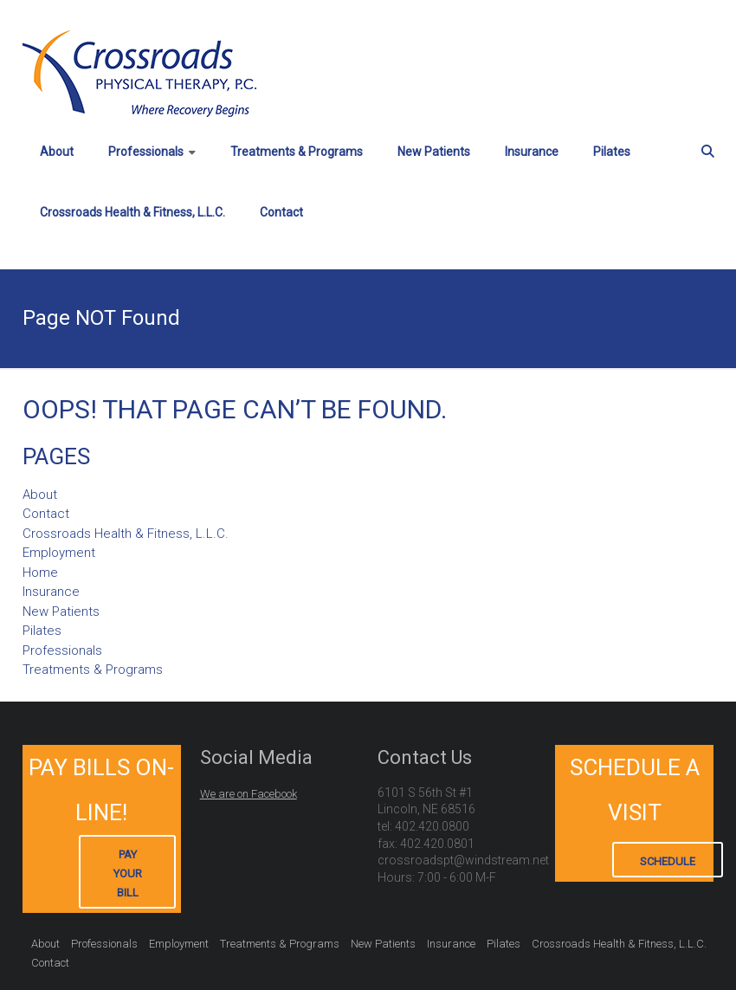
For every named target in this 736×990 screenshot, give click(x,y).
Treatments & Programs (296, 152)
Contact (281, 212)
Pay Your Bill (127, 873)
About (57, 152)
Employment (59, 552)
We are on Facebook (248, 793)
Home (40, 572)
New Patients (433, 152)
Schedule (667, 861)
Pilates (611, 152)
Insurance (531, 152)
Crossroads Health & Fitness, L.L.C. (132, 212)
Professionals (146, 152)
